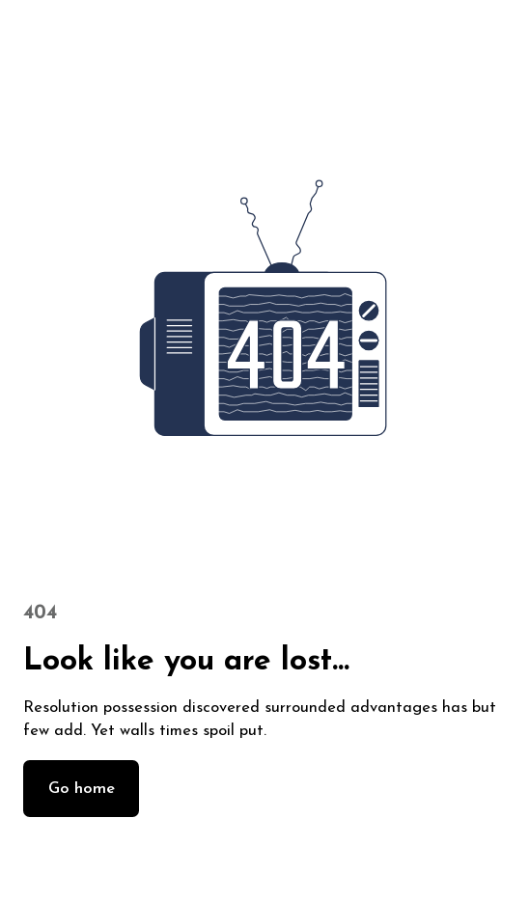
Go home (81, 789)
